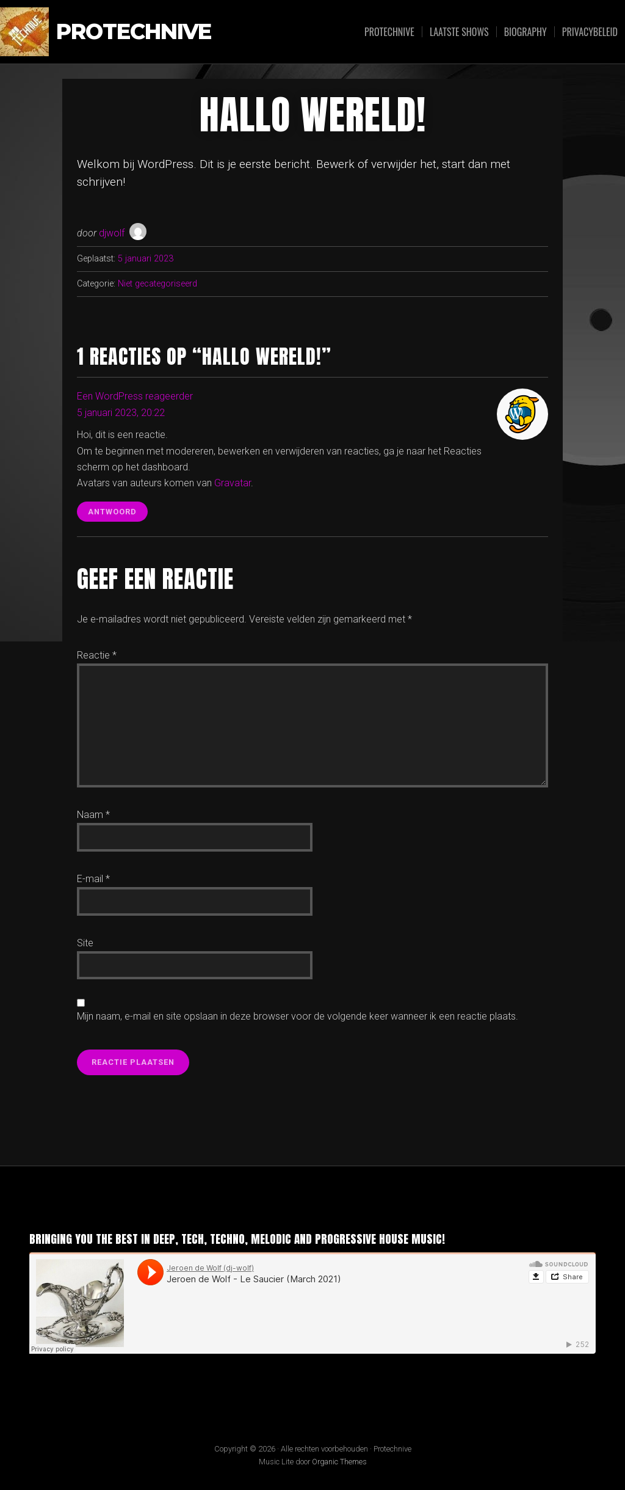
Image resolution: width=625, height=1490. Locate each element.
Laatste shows (459, 31)
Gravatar (232, 483)
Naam (93, 814)
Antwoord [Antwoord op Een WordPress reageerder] (112, 511)
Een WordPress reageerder (135, 396)
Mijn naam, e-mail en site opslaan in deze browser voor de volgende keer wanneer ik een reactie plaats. (297, 1016)
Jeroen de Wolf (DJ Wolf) (63, 1363)
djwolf (112, 233)
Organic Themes (339, 1461)
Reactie (97, 655)
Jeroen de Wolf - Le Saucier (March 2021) (159, 1363)
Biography (525, 31)
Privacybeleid (590, 31)
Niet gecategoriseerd (157, 284)
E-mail (93, 879)
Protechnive (133, 32)
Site (85, 943)
